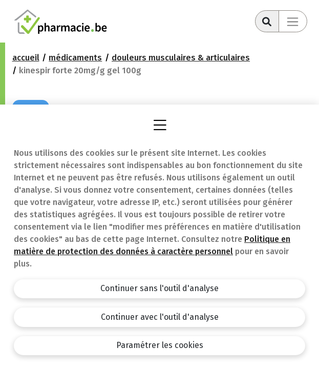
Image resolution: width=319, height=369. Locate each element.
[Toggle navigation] (293, 21)
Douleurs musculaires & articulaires (181, 58)
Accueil (25, 58)
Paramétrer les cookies (159, 345)
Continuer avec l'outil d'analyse (160, 317)
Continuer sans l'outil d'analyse (159, 288)
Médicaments (75, 58)
